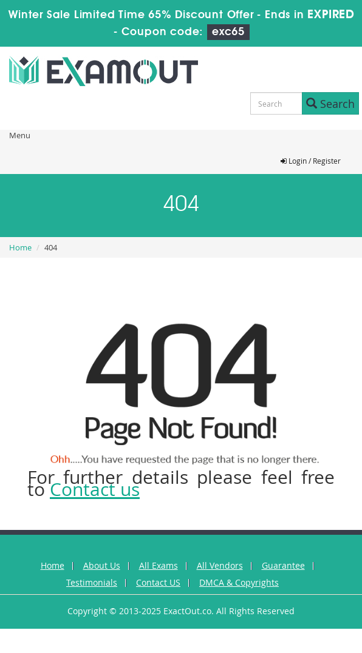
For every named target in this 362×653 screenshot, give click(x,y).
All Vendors (220, 565)
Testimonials (91, 582)
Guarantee (283, 565)
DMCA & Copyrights (239, 582)
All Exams (158, 565)
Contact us (95, 489)
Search (330, 103)
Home (20, 247)
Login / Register (311, 161)
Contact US (158, 582)
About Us (101, 565)
